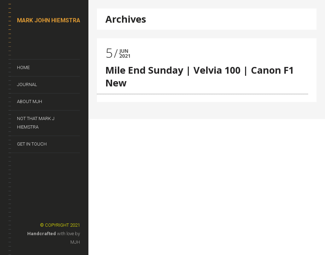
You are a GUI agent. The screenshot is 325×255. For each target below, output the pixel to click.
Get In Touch (32, 144)
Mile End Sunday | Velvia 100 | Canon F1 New (199, 76)
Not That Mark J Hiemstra (35, 123)
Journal (27, 84)
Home (23, 67)
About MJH (29, 101)
